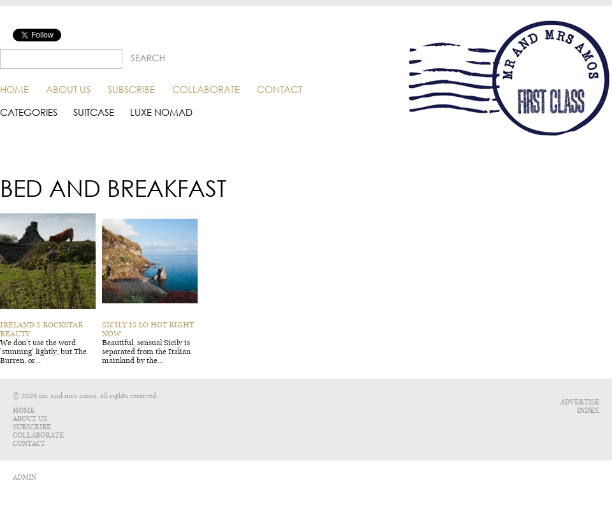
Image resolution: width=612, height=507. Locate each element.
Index (588, 410)
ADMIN (24, 477)
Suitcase (93, 112)
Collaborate (206, 89)
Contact (279, 89)
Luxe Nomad (161, 112)
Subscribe (131, 89)
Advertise (579, 402)
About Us (68, 89)
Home (14, 89)
